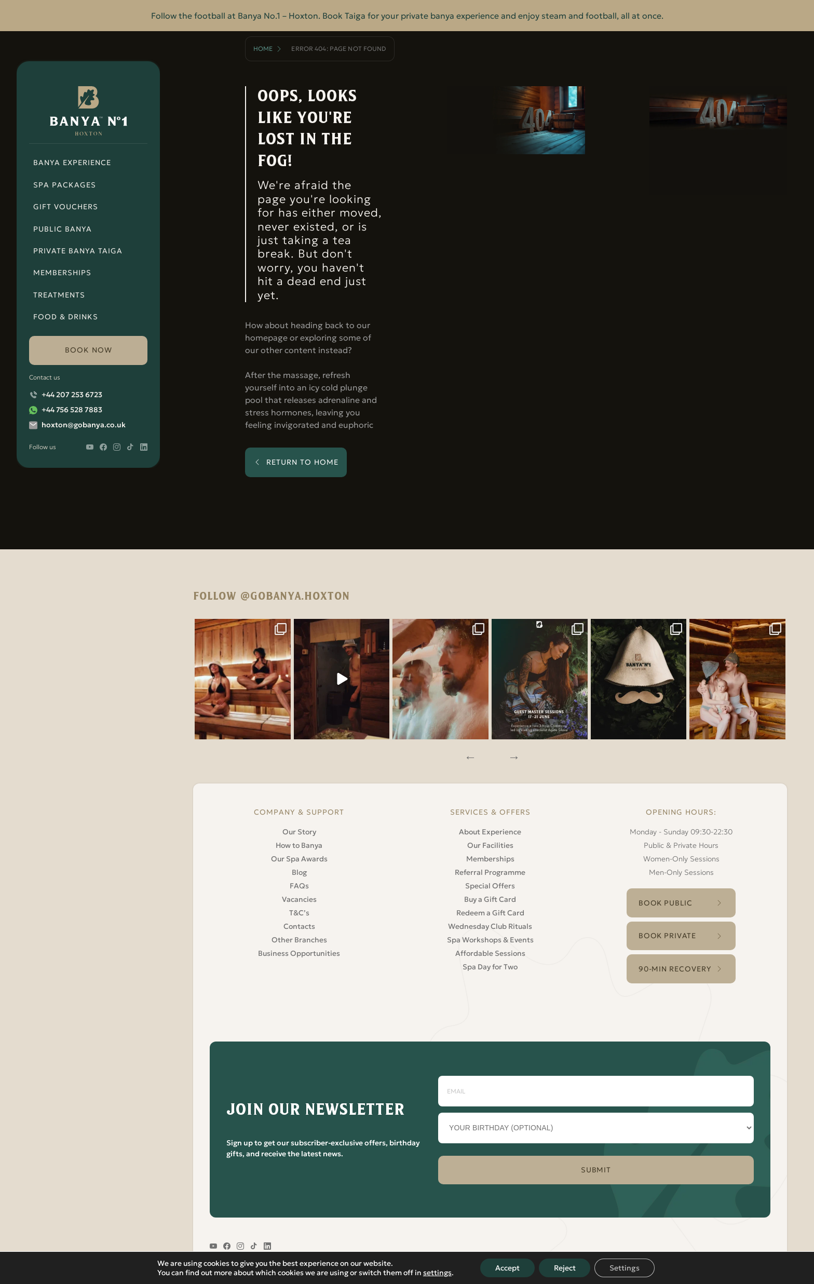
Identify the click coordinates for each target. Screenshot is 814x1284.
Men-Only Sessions (681, 869)
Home (263, 48)
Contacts (299, 923)
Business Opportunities (299, 950)
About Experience (490, 829)
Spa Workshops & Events (490, 937)
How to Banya (299, 842)
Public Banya (62, 229)
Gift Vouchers (65, 206)
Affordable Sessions (490, 950)
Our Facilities (490, 842)
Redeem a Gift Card (490, 910)
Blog (299, 869)
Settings (626, 1268)
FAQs (299, 883)
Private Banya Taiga (78, 250)
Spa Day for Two (490, 964)
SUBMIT (596, 1169)
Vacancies (299, 896)
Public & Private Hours (681, 842)
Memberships (62, 272)
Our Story (299, 829)
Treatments (59, 295)
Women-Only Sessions (681, 856)
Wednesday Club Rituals (490, 923)
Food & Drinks (65, 316)
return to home (302, 462)
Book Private (667, 934)
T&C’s (299, 910)
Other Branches (299, 937)
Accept (506, 1268)
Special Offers (490, 883)
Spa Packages (64, 185)
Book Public (665, 900)
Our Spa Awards (299, 856)
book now (88, 350)
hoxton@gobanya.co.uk (84, 424)
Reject (565, 1268)
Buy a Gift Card (490, 896)
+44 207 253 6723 (72, 394)
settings (436, 1272)
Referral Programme (490, 869)
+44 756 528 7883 (72, 409)
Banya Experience (72, 162)
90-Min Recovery (674, 967)
